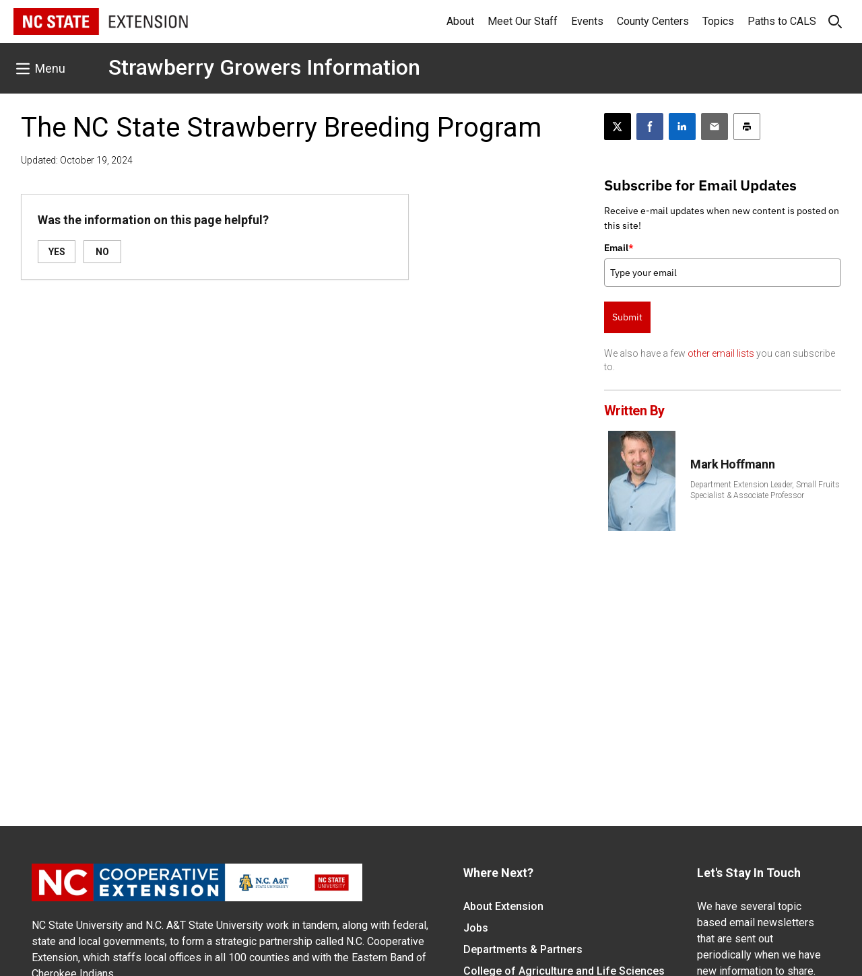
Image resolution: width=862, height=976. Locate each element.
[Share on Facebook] (649, 126)
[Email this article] (714, 126)
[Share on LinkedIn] (682, 126)
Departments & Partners (523, 949)
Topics (718, 21)
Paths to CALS (782, 21)
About (460, 21)
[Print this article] (746, 126)
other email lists (721, 353)
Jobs (475, 927)
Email (619, 248)
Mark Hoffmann (732, 464)
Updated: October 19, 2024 (77, 160)
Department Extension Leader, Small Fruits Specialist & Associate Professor (765, 490)
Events (587, 21)
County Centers (653, 21)
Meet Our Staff (523, 21)
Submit (627, 317)
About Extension (503, 906)
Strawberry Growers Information (264, 67)
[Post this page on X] (617, 126)
